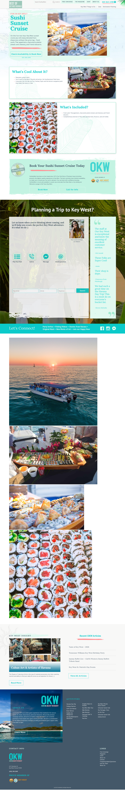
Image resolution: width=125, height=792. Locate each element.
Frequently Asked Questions (108, 760)
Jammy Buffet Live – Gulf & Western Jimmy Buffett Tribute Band (89, 660)
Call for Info (72, 189)
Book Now (43, 189)
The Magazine (80, 1)
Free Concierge (67, 1)
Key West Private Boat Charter (103, 704)
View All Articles (78, 675)
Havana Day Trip (71, 704)
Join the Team (104, 762)
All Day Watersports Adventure (72, 717)
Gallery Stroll (102, 717)
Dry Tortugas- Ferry (103, 710)
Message (45, 258)
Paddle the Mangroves (70, 713)
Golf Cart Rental (71, 708)
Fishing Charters (71, 706)
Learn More (20, 731)
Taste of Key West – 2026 (79, 647)
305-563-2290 (108, 2)
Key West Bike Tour (87, 708)
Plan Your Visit (17, 258)
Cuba (99, 7)
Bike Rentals (86, 710)
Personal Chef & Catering (87, 715)
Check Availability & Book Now (26, 54)
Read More (16, 682)
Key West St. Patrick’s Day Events (82, 667)
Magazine (102, 752)
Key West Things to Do (88, 7)
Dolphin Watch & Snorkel (87, 704)
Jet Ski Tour (101, 712)
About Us (96, 1)
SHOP (88, 1)
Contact (102, 758)
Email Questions (60, 258)
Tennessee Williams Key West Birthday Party (86, 653)
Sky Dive (84, 718)
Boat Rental (70, 711)
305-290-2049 (26, 57)
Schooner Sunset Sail (104, 708)
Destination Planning (109, 7)
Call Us (31, 258)
